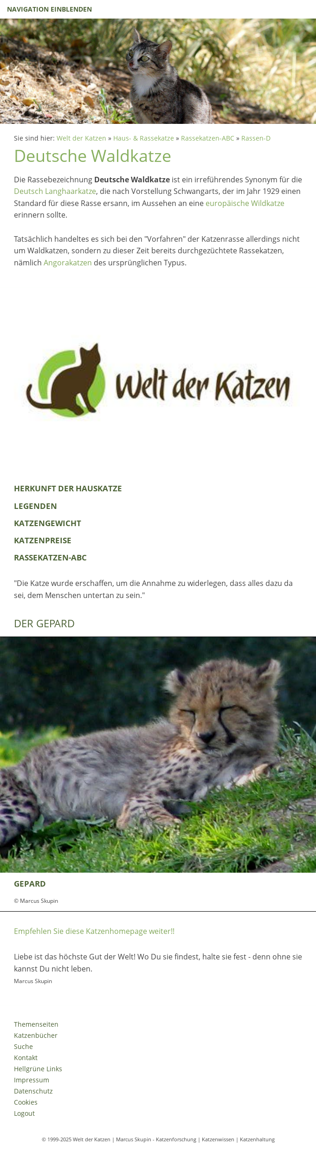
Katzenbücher (36, 1035)
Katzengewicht (47, 523)
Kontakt (26, 1057)
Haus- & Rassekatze (143, 138)
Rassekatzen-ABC (207, 138)
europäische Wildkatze (245, 203)
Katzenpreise (42, 540)
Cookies (26, 1102)
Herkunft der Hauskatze (68, 488)
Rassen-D (256, 138)
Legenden (35, 506)
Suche (23, 1046)
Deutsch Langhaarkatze (55, 191)
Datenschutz (33, 1091)
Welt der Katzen (81, 138)
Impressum (31, 1079)
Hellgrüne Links (38, 1068)
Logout (24, 1113)
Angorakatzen (68, 262)
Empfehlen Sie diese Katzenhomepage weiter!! (94, 931)
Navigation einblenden (49, 9)
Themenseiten (36, 1024)
